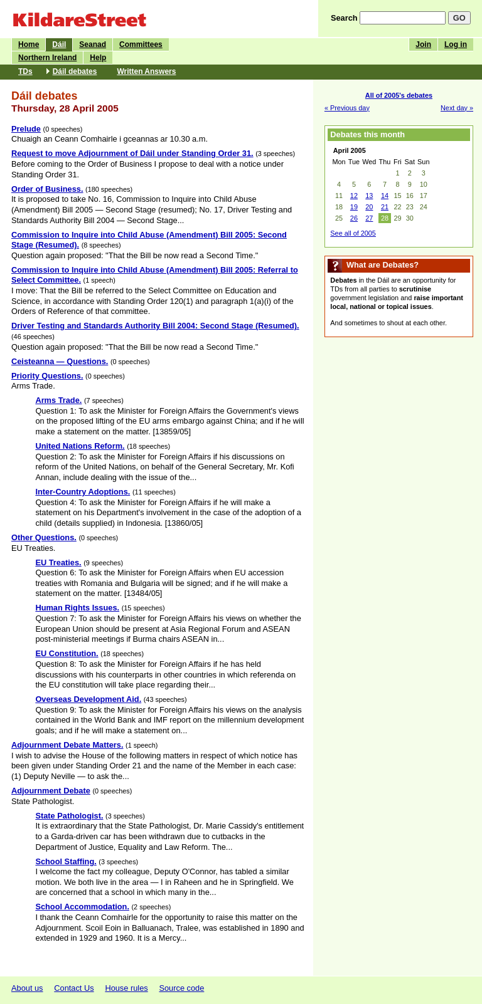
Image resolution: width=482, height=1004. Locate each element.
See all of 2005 (353, 233)
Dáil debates (75, 71)
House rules (126, 988)
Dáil (59, 44)
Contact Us (74, 988)
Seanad (92, 44)
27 (369, 218)
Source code (181, 988)
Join (423, 44)
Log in (455, 44)
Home (28, 44)
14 (384, 195)
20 (369, 207)
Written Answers (146, 71)
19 (354, 207)
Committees (141, 44)
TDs (25, 71)
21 (384, 207)
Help (98, 57)
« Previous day (347, 108)
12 (354, 195)
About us (27, 988)
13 (369, 195)
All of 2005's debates (398, 95)
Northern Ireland (47, 57)
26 (354, 218)
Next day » (457, 108)
